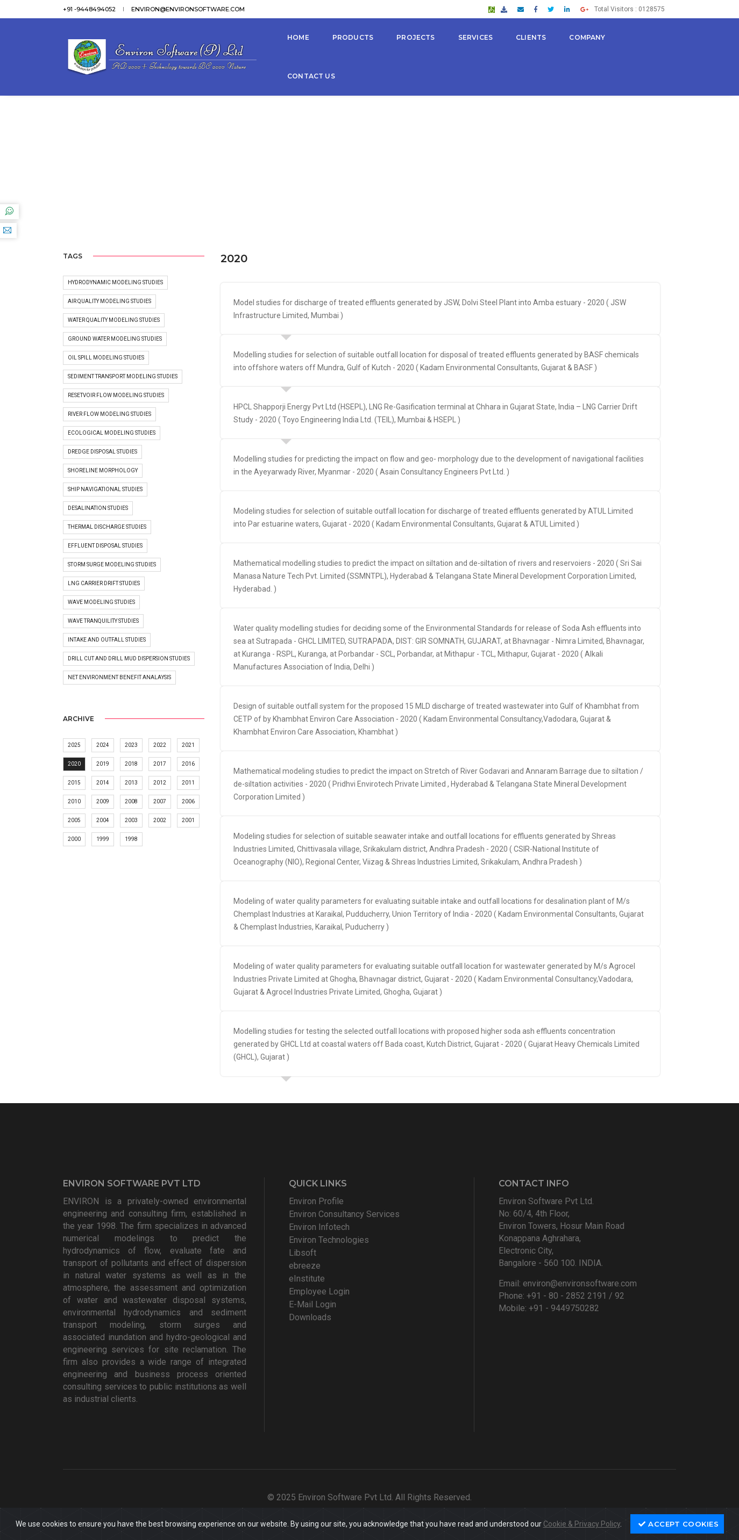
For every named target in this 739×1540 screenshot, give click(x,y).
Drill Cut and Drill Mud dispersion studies (129, 658)
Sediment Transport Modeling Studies (122, 376)
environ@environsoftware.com (188, 9)
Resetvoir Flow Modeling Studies (116, 395)
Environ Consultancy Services (344, 1214)
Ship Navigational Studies (105, 489)
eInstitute (307, 1278)
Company (587, 37)
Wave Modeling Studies (101, 602)
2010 (74, 801)
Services (475, 37)
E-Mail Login (312, 1304)
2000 (74, 839)
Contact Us (311, 76)
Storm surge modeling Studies (112, 564)
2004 (102, 820)
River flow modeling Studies (109, 414)
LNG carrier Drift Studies (104, 583)
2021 (188, 745)
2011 (188, 783)
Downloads (310, 1317)
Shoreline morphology (103, 470)
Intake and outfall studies (107, 640)
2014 (102, 783)
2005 (74, 820)
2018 (131, 764)
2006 (188, 801)
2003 (131, 820)
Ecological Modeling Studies (111, 433)
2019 (102, 764)
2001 (188, 820)
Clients (531, 37)
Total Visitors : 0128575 (629, 9)
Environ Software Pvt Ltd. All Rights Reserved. (385, 1497)
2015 (74, 783)
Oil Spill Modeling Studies (106, 358)
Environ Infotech (319, 1227)
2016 (188, 764)
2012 (159, 783)
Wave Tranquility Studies (103, 621)
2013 (131, 783)
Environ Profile (316, 1201)
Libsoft (302, 1253)
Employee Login (319, 1291)
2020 (74, 764)
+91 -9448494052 (89, 9)
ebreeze (305, 1266)
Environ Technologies (329, 1240)
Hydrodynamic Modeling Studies (115, 282)
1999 (102, 839)
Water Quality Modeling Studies (114, 320)
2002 (159, 820)
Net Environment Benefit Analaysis (119, 677)
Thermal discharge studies (107, 527)
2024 (102, 745)
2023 (131, 745)
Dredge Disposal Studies (102, 452)
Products (352, 37)
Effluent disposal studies (105, 546)
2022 (159, 745)
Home (298, 37)
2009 (102, 801)
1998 (131, 839)
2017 (159, 764)
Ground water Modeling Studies (115, 339)
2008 (131, 801)
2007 (159, 801)
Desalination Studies (98, 508)
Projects (415, 37)
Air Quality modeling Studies (109, 301)
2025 (74, 745)
